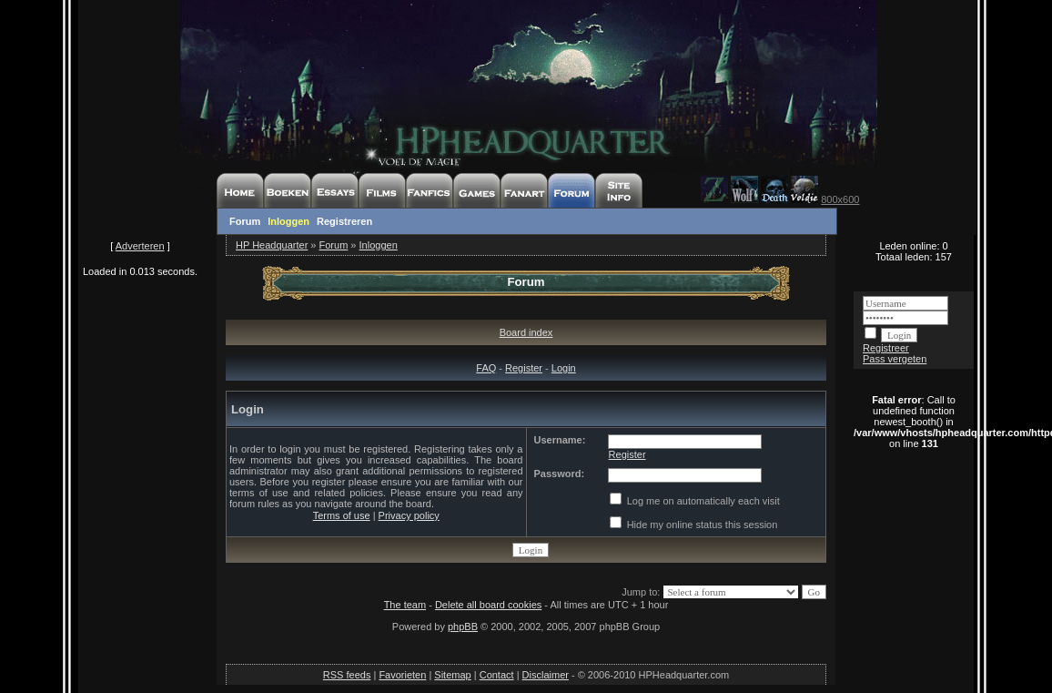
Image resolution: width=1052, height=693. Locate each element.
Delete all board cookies (488, 604)
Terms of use (341, 515)
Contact (497, 674)
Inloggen (288, 221)
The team (405, 604)
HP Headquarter (272, 244)
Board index (526, 332)
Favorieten (402, 674)
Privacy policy (409, 515)
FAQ (486, 367)
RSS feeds (347, 674)
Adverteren (140, 245)
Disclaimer (545, 674)
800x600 (840, 199)
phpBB (463, 626)
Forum (244, 221)
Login (563, 367)
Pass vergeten (894, 358)
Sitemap (452, 674)
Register (523, 367)
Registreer (886, 347)
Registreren (344, 221)
